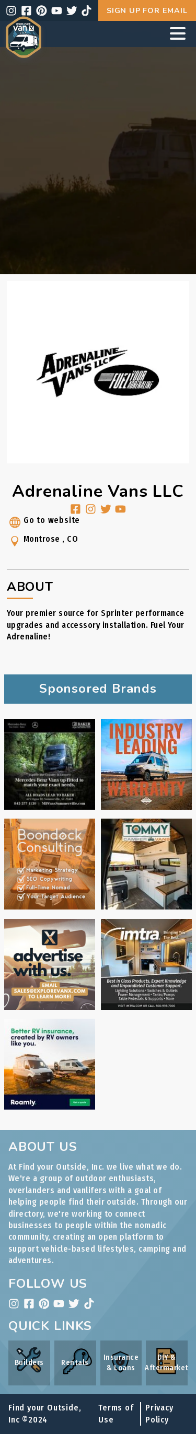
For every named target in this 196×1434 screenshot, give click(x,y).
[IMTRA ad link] (146, 1007)
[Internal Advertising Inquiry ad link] (49, 1007)
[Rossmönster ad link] (146, 807)
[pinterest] (41, 10)
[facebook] (26, 10)
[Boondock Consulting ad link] (49, 907)
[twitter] (71, 10)
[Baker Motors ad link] (49, 807)
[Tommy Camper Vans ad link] (146, 907)
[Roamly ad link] (49, 1107)
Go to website (43, 524)
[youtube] (56, 10)
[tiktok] (86, 10)
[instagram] (11, 10)
